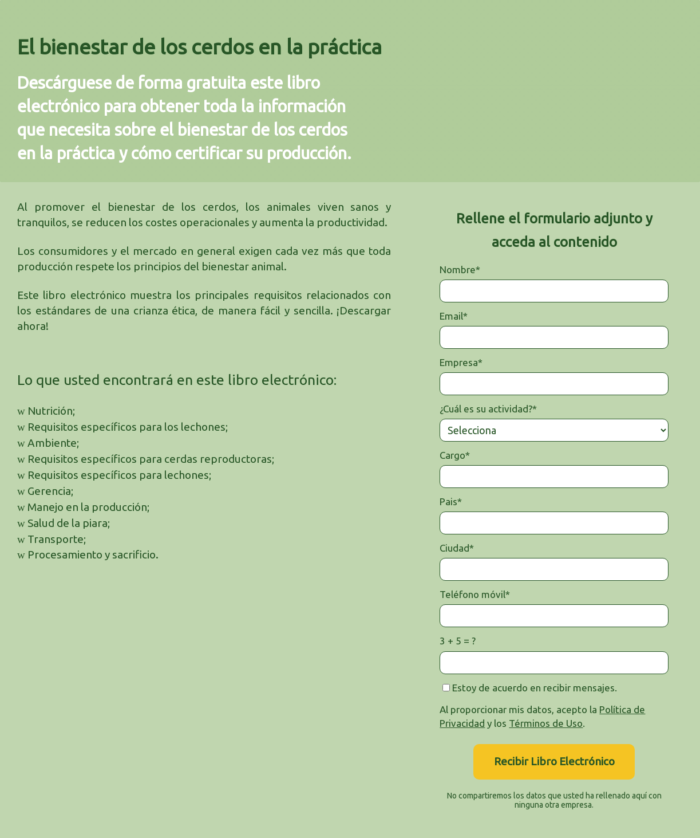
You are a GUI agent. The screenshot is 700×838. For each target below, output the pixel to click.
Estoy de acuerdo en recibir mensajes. (529, 687)
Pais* (451, 501)
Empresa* (461, 362)
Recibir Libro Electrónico (554, 761)
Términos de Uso (546, 723)
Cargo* (455, 455)
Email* (454, 315)
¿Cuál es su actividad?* (488, 408)
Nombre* (460, 269)
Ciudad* (457, 547)
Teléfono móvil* (475, 594)
